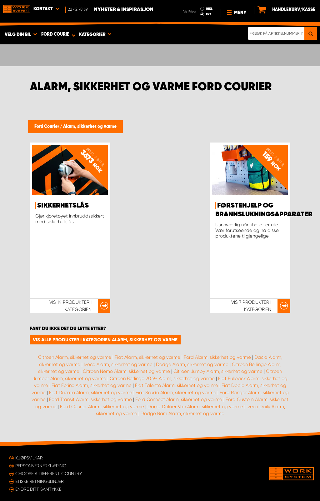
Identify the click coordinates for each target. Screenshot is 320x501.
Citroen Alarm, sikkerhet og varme (74, 357)
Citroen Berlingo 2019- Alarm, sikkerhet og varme (162, 378)
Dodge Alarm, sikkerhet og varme (192, 364)
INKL (209, 8)
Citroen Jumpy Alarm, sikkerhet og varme (217, 371)
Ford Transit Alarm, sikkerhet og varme (90, 399)
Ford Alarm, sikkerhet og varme (217, 357)
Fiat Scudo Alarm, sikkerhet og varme (176, 392)
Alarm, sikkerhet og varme (90, 126)
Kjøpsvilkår (29, 457)
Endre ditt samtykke (38, 489)
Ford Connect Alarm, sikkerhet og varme (178, 399)
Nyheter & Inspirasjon (123, 9)
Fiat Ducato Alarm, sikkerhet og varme (90, 392)
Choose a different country (48, 473)
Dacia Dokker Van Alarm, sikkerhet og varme (195, 406)
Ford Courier (47, 126)
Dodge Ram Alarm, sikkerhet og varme (182, 413)
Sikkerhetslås (63, 205)
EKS (208, 14)
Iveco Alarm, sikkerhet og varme (118, 364)
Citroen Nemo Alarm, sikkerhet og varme (126, 371)
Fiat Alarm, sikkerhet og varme (147, 357)
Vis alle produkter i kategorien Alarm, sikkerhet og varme (105, 340)
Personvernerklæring (40, 465)
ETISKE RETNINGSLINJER (39, 481)
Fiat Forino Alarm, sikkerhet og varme (92, 385)
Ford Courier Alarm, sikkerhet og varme (102, 406)
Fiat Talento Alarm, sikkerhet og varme (176, 385)
